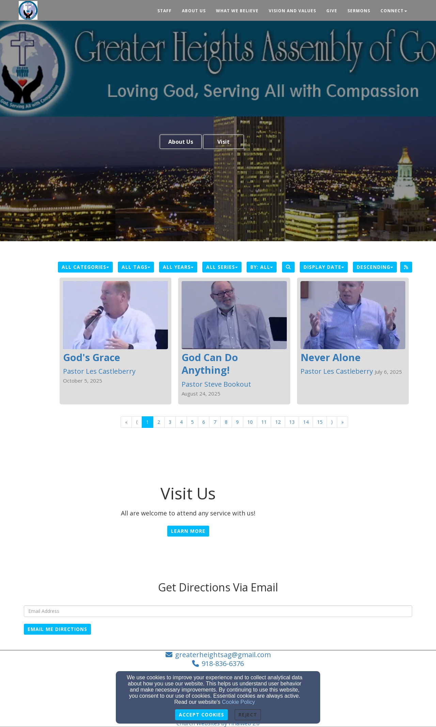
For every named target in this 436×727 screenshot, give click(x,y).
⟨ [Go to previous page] (137, 422)
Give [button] (331, 11)
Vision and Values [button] (292, 11)
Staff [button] (164, 11)
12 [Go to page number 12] (278, 422)
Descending (375, 267)
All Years (178, 267)
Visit (223, 141)
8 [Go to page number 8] (226, 422)
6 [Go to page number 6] (203, 422)
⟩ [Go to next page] (332, 422)
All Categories (85, 267)
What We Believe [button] (237, 11)
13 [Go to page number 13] (292, 422)
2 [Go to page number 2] (158, 422)
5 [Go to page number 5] (192, 422)
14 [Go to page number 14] (306, 422)
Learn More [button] (188, 531)
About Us (180, 141)
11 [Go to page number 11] (264, 422)
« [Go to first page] (126, 422)
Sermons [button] (358, 11)
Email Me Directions (57, 629)
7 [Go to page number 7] (215, 422)
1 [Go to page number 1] (147, 422)
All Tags (136, 267)
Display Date (323, 267)
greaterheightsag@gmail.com (223, 654)
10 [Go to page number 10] (250, 422)
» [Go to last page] (342, 422)
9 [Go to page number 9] (237, 422)
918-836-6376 (223, 663)
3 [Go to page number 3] (170, 422)
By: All (261, 267)
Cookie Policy (238, 702)
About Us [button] (194, 11)
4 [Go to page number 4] (181, 422)
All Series (222, 267)
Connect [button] (393, 11)
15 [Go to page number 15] (320, 422)
